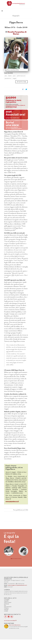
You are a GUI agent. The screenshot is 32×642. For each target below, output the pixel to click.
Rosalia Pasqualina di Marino (17, 33)
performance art (21, 75)
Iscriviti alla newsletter (10, 620)
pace (14, 75)
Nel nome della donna (14, 625)
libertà (9, 75)
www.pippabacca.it (12, 501)
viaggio (14, 78)
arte (6, 75)
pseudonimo (8, 78)
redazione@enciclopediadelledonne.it (17, 585)
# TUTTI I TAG (21, 81)
